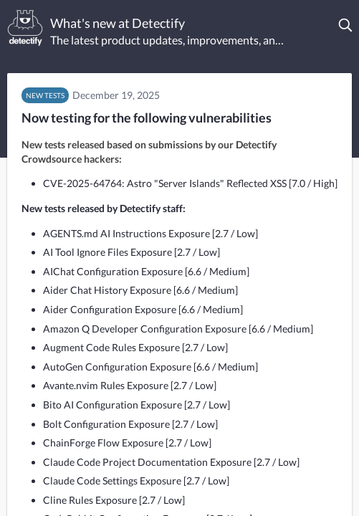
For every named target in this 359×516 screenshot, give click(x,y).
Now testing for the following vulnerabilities (146, 117)
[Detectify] (25, 28)
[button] (346, 25)
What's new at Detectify (117, 23)
